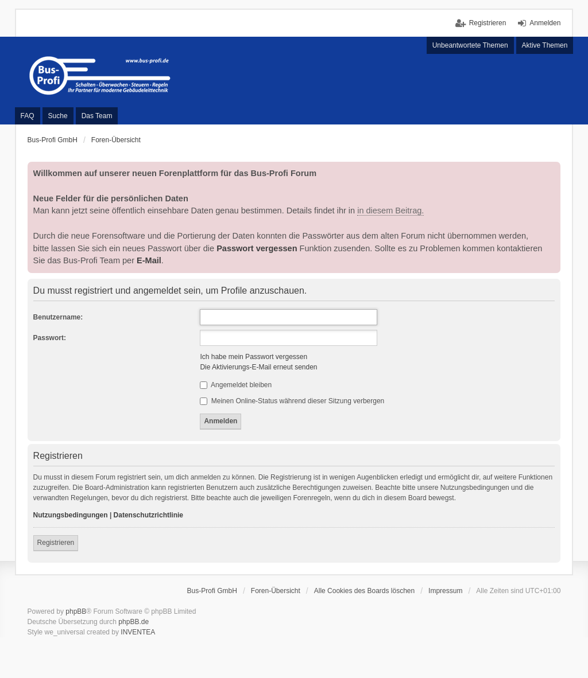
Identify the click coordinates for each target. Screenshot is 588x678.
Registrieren (56, 543)
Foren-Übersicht (275, 591)
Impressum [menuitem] (445, 591)
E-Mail (149, 260)
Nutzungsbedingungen (70, 515)
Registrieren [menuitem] (487, 23)
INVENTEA (138, 632)
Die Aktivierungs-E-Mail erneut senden (258, 367)
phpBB (75, 611)
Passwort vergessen (256, 248)
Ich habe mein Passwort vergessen (253, 357)
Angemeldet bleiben (236, 385)
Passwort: (49, 338)
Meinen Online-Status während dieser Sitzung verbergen (292, 401)
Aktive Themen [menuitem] (545, 45)
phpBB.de (133, 622)
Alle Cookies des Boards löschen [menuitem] (364, 591)
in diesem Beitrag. (390, 210)
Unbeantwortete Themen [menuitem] (470, 45)
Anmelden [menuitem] (544, 23)
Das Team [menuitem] (97, 116)
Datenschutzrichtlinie (148, 515)
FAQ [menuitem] (27, 116)
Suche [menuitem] (58, 116)
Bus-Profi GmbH (212, 591)
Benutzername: (58, 317)
